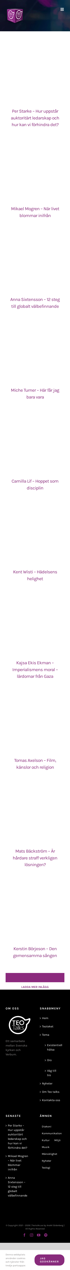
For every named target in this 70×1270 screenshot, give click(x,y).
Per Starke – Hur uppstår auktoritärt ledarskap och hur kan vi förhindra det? (35, 118)
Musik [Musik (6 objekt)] (45, 1147)
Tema (45, 1034)
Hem (45, 1018)
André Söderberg (55, 1225)
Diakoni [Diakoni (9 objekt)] (46, 1126)
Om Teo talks (50, 1092)
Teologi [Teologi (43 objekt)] (46, 1167)
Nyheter (47, 1083)
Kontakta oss (51, 1100)
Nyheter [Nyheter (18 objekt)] (46, 1160)
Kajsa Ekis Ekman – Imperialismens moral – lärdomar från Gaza (35, 669)
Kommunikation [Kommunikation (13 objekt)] (52, 1133)
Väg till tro (51, 1073)
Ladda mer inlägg (35, 977)
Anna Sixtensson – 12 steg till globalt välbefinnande (17, 1186)
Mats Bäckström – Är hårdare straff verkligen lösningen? (35, 858)
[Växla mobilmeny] (62, 9)
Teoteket (47, 1026)
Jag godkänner (49, 1260)
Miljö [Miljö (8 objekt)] (57, 1140)
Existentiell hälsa (54, 1047)
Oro (49, 1060)
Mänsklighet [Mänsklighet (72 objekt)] (49, 1154)
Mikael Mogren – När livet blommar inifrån (18, 1162)
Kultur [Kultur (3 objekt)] (45, 1140)
